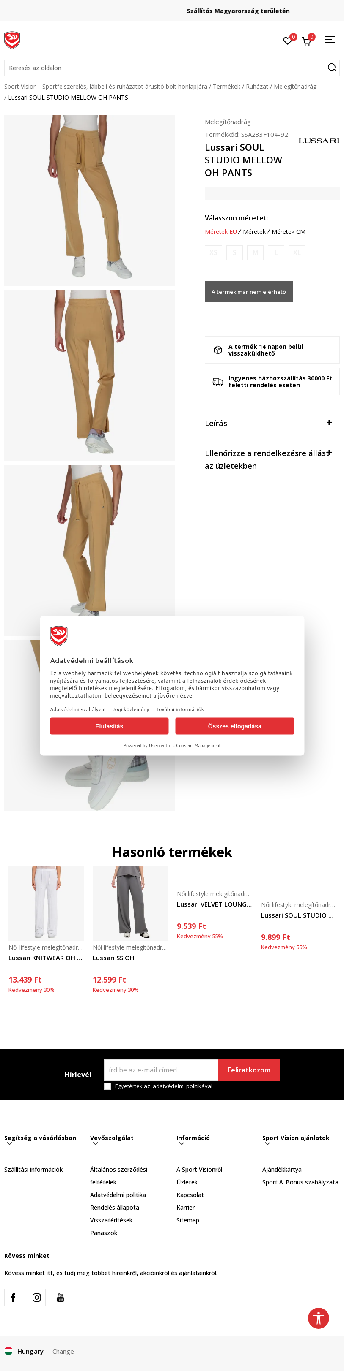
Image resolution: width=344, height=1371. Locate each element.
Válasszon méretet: (237, 218)
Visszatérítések (111, 1220)
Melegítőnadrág (295, 86)
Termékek (226, 86)
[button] (172, 68)
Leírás (268, 422)
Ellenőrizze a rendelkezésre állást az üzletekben (268, 459)
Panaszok (103, 1233)
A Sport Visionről (199, 1169)
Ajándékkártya (282, 1169)
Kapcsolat (190, 1195)
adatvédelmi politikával (182, 1086)
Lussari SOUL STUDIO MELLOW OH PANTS (299, 915)
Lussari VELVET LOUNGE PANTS (215, 904)
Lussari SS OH (114, 957)
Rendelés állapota (114, 1207)
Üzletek (187, 1182)
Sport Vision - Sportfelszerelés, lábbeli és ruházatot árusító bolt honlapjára (105, 86)
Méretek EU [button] (221, 231)
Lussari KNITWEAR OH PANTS (46, 957)
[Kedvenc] (288, 40)
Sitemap (187, 1220)
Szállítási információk (33, 1169)
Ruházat (257, 86)
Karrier (185, 1207)
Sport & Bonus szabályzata (300, 1182)
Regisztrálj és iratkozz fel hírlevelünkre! (172, 7)
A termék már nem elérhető (249, 292)
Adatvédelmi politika (118, 1195)
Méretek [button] (254, 231)
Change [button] (63, 1351)
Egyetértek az (163, 1086)
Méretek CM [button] (288, 231)
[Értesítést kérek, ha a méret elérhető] (213, 252)
